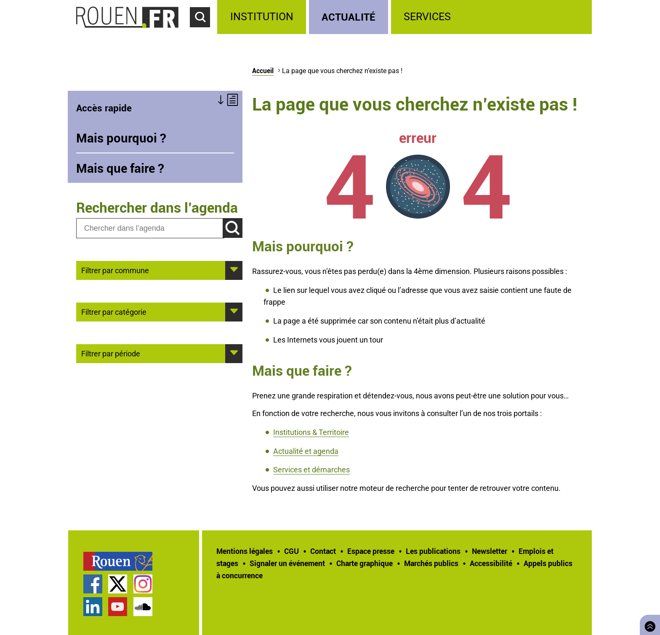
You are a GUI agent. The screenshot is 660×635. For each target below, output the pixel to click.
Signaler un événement (287, 563)
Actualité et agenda (305, 451)
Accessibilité (491, 563)
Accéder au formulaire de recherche (204, 31)
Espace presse (370, 551)
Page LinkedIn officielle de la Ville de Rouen (92, 606)
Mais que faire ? (120, 168)
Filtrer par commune (115, 270)
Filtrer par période (110, 353)
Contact (323, 551)
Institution (261, 17)
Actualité (348, 17)
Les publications (433, 551)
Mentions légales (244, 551)
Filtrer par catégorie (113, 311)
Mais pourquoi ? (121, 137)
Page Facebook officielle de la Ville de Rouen (92, 583)
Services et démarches (311, 469)
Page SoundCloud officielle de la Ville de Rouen (142, 606)
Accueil (263, 70)
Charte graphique (364, 563)
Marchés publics (431, 563)
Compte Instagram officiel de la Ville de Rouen (142, 583)
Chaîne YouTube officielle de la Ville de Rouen (117, 606)
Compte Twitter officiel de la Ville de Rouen (117, 583)
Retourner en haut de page (648, 624)
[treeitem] (263, 17)
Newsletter (489, 551)
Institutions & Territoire (311, 432)
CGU (291, 551)
